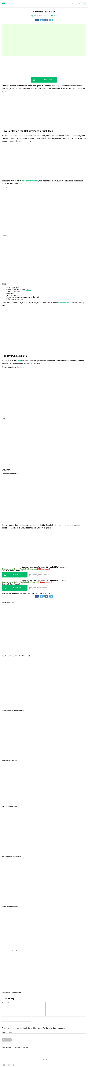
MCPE (28, 290)
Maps (9, 1047)
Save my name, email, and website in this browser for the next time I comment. (34, 1028)
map (19, 361)
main (45, 1060)
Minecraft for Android (29, 181)
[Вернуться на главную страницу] (20, 1060)
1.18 (40, 593)
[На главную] (37, 4)
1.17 (36, 593)
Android (48, 593)
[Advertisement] (44, 40)
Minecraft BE (65, 303)
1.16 (32, 593)
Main (3, 1047)
